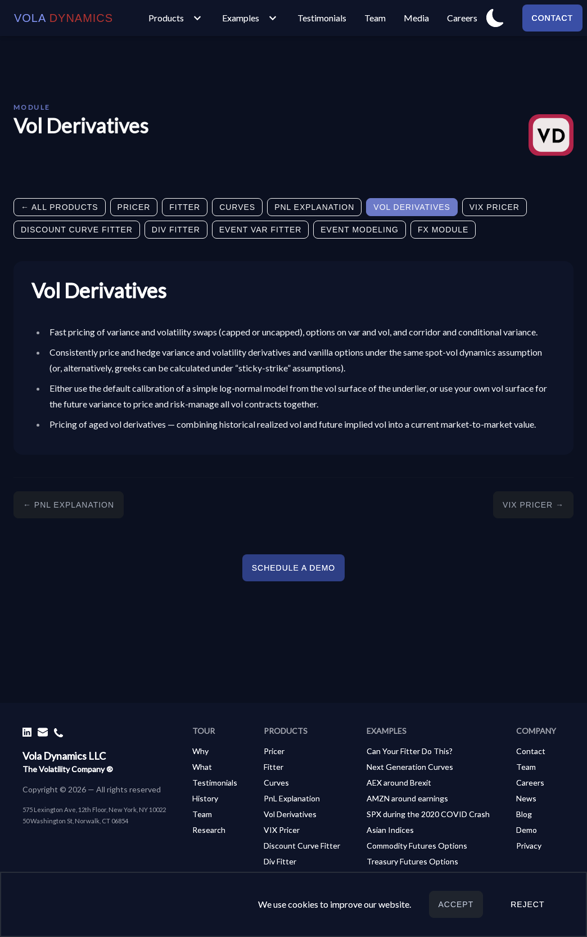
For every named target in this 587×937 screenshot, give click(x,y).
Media (416, 17)
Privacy (528, 845)
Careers (462, 17)
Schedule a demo (293, 567)
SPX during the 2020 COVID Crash (428, 814)
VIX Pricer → (533, 504)
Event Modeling (359, 229)
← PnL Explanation (68, 504)
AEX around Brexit (399, 782)
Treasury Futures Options (412, 861)
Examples (250, 18)
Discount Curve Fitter (77, 229)
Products (176, 18)
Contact (552, 18)
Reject (527, 904)
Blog (524, 814)
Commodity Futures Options (417, 845)
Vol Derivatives (411, 207)
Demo (526, 830)
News (526, 798)
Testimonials (321, 17)
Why (200, 751)
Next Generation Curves (410, 767)
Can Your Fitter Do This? (410, 751)
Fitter (184, 207)
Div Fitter (176, 229)
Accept (456, 904)
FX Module (443, 229)
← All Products (59, 207)
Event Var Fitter (260, 229)
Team (375, 17)
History (205, 798)
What (202, 767)
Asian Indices (390, 830)
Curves (237, 207)
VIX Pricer (494, 207)
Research (208, 830)
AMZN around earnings (407, 798)
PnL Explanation (314, 207)
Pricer (134, 207)
